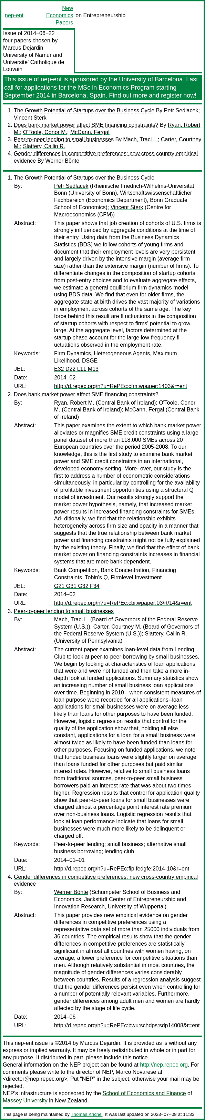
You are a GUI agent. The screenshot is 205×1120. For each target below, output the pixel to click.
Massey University (25, 1100)
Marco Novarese (136, 1072)
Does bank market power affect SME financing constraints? (86, 125)
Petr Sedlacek (181, 110)
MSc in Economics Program (116, 87)
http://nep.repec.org (164, 1065)
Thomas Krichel (86, 1114)
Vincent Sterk (30, 118)
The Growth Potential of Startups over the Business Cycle (84, 110)
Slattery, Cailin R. (44, 146)
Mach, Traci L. (140, 139)
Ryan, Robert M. (74, 403)
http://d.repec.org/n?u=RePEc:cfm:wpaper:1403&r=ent (120, 386)
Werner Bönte (62, 161)
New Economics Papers (59, 15)
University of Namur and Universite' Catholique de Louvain (33, 62)
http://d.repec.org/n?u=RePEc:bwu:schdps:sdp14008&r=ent (127, 1025)
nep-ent (14, 15)
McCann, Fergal (90, 132)
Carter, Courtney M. (117, 627)
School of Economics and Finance (144, 1093)
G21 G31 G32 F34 (77, 586)
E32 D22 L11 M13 (76, 369)
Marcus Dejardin (23, 48)
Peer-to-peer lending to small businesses (64, 139)
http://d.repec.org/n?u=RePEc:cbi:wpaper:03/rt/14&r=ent (123, 603)
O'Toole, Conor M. (45, 132)
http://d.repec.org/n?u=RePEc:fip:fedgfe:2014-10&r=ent (121, 869)
